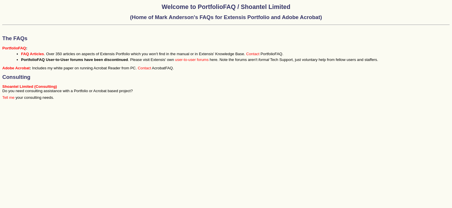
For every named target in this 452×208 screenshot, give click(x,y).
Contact (252, 54)
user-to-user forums (191, 59)
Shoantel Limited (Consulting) (29, 86)
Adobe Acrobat (16, 68)
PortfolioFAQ (14, 48)
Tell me (8, 97)
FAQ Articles (32, 54)
